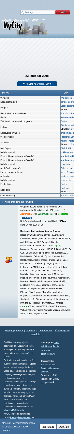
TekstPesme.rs (48, 354)
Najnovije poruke (14, 330)
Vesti (56, 342)
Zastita (64, 121)
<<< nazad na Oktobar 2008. (37, 84)
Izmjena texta (67, 176)
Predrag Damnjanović (20, 417)
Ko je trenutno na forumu (19, 202)
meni (18, 4)
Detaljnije (27, 217)
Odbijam (64, 426)
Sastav (64, 184)
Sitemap (30, 330)
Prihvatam (48, 426)
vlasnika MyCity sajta (14, 410)
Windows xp (66, 98)
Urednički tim (45, 330)
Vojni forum (46, 346)
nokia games (67, 152)
